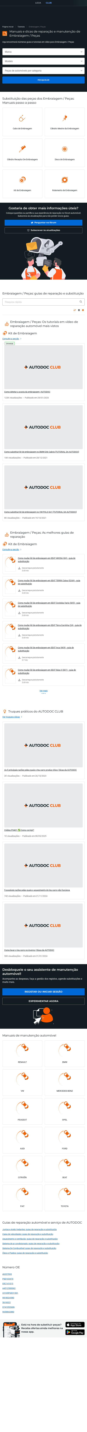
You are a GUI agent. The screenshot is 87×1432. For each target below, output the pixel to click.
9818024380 (8, 1297)
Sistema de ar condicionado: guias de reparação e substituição (30, 1243)
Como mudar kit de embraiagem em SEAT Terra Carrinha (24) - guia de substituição (50, 627)
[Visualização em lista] (79, 310)
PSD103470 (7, 1278)
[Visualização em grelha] (83, 310)
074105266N (8, 1307)
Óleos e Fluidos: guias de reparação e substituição (25, 1253)
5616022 (6, 1302)
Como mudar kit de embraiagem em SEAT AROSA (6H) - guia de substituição (46, 560)
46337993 (7, 1274)
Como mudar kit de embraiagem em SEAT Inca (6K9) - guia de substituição (46, 649)
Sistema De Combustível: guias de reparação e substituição (29, 1248)
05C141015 (7, 1283)
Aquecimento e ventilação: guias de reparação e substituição (30, 1238)
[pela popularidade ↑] (75, 310)
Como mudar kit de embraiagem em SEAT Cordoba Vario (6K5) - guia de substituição (49, 604)
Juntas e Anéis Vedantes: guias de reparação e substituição (29, 1229)
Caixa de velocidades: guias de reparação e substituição (27, 1234)
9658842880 (8, 1311)
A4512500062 (9, 1288)
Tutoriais (21, 27)
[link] (43, 223)
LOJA (38, 2)
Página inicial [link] (7, 27)
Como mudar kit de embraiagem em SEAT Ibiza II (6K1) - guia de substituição (47, 671)
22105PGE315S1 (10, 1293)
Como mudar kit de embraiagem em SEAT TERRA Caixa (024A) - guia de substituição (49, 582)
